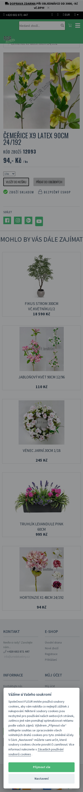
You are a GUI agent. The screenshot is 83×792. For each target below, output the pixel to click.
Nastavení (42, 778)
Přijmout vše (41, 767)
